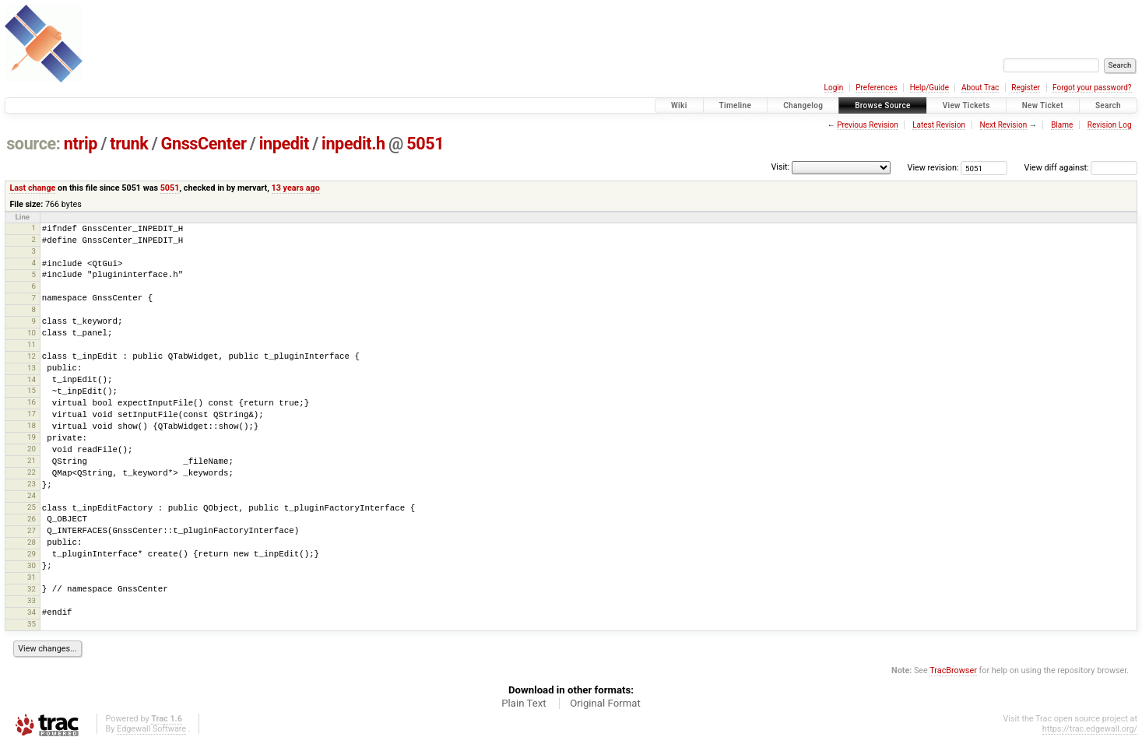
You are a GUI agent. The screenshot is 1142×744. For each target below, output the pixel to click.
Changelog (803, 105)
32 (31, 588)
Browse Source (883, 105)
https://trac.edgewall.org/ (1089, 729)
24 (31, 495)
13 (31, 367)
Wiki (679, 105)
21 (31, 460)
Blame (1062, 125)
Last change (32, 188)
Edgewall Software (151, 729)
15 (31, 390)
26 (31, 518)
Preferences (876, 87)
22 (31, 472)
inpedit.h (353, 143)
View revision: (933, 168)
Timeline (735, 105)
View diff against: (1080, 168)
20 (31, 448)
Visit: (780, 167)
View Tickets (966, 105)
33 (31, 600)
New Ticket (1042, 105)
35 (31, 623)
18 (31, 425)
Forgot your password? (1092, 87)
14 (31, 379)
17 (31, 413)
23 (31, 483)
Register (1025, 87)
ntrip (80, 143)
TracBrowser (953, 670)
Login (834, 87)
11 (31, 344)
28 (31, 542)
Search (1108, 105)
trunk (129, 143)
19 (31, 437)
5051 (425, 143)
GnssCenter (204, 143)
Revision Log (1110, 125)
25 (31, 507)
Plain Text (523, 703)
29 (31, 553)
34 (31, 612)
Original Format (605, 703)
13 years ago (296, 188)
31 (31, 577)
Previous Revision (867, 125)
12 (31, 356)
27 (31, 530)
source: (33, 143)
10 (31, 332)
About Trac (980, 87)
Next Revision (1004, 125)
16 (31, 402)
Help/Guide (929, 87)
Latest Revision (938, 125)
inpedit (284, 143)
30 (31, 565)
